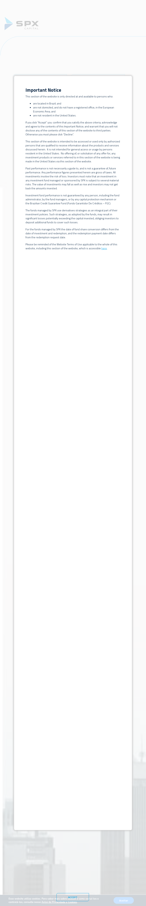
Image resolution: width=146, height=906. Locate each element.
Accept (72, 897)
